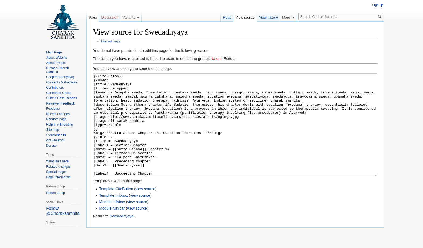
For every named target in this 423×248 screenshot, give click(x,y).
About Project (56, 63)
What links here (57, 161)
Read (227, 17)
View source (245, 17)
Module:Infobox (112, 222)
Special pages (56, 172)
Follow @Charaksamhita (63, 211)
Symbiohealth (56, 135)
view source (145, 209)
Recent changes (58, 114)
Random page (56, 119)
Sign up (377, 5)
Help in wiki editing (59, 124)
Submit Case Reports (61, 98)
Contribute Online (58, 93)
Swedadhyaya (110, 41)
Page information (58, 177)
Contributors (55, 87)
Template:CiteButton (116, 209)
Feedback (53, 108)
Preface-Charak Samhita (57, 70)
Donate (51, 146)
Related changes (58, 167)
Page (93, 17)
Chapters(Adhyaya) (60, 77)
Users (217, 58)
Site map (52, 130)
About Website (56, 57)
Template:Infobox (113, 215)
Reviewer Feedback (60, 103)
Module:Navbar (112, 228)
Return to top (55, 193)
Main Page (54, 52)
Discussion (109, 17)
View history (268, 17)
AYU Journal (55, 140)
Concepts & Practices (61, 82)
